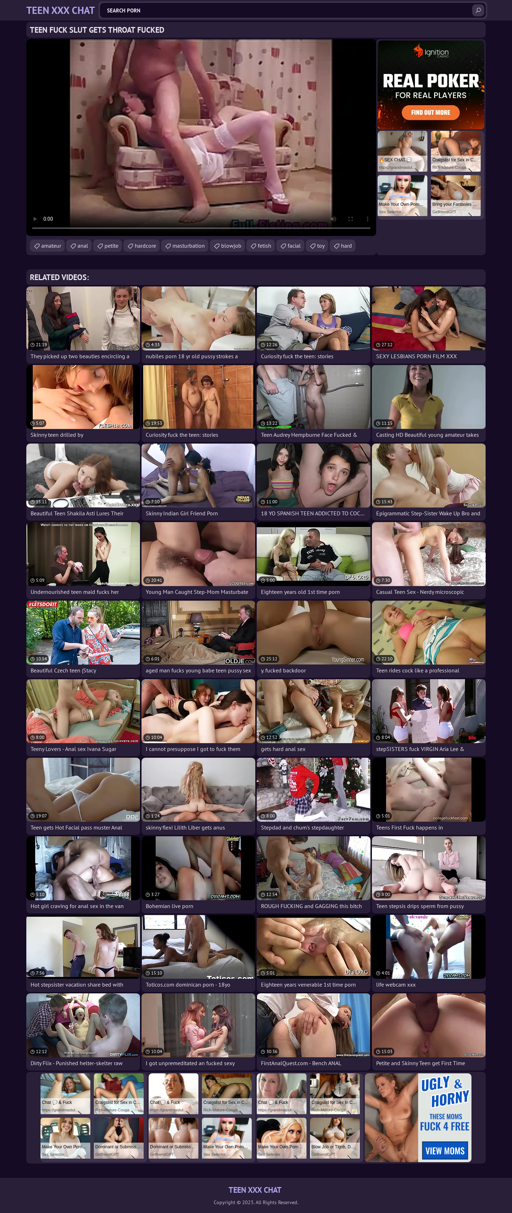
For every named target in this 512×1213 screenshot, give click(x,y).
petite (111, 245)
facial (294, 245)
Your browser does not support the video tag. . (201, 137)
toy (321, 245)
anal (83, 245)
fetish (264, 245)
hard (346, 245)
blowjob (231, 245)
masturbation (188, 245)
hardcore (145, 245)
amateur (51, 245)
